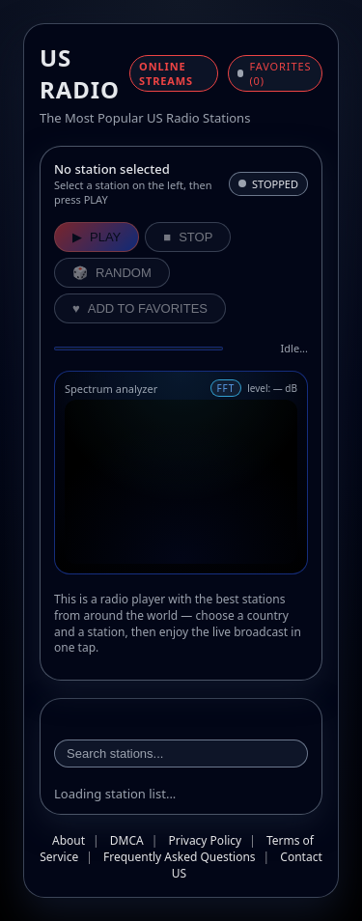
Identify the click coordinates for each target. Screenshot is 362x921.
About (68, 840)
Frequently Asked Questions (179, 857)
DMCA (127, 840)
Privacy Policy (204, 840)
